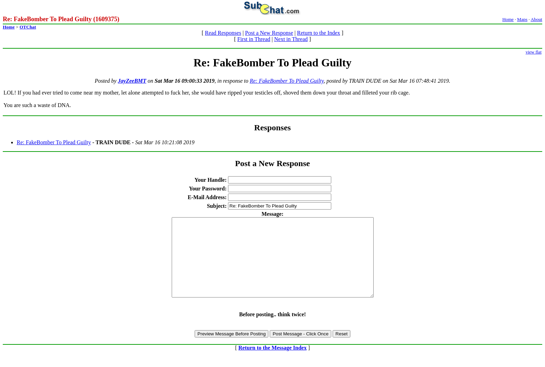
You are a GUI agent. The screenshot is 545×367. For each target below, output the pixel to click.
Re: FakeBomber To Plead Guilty (287, 81)
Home (508, 19)
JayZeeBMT (132, 81)
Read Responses (223, 33)
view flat (534, 52)
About (536, 19)
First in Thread (253, 39)
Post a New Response (269, 33)
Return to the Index (318, 33)
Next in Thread (291, 39)
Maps (522, 19)
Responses (272, 127)
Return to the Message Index (272, 363)
